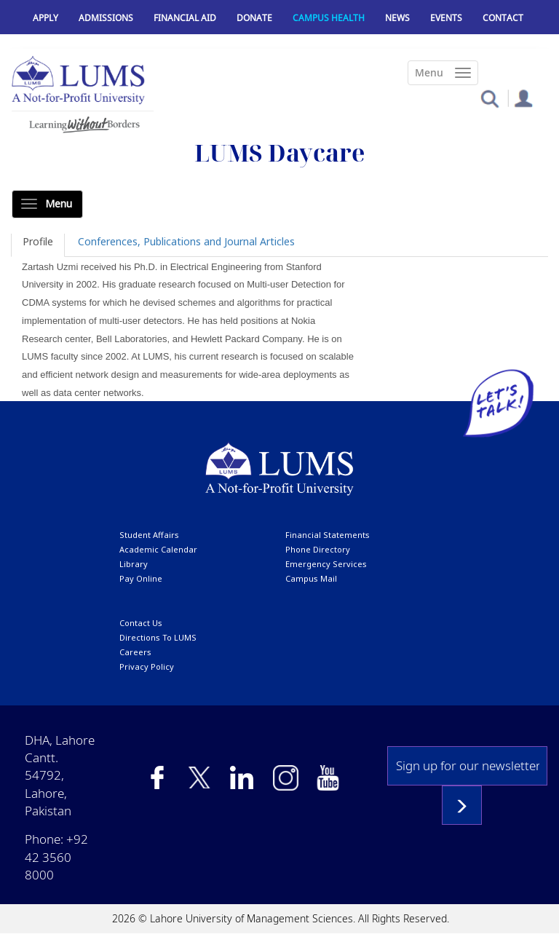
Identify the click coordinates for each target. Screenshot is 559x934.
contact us (140, 622)
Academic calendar (158, 549)
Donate (254, 18)
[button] (489, 98)
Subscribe (462, 805)
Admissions (106, 18)
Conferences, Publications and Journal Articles (186, 241)
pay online (140, 578)
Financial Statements (327, 534)
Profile (38, 241)
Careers (135, 651)
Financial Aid (185, 18)
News (397, 18)
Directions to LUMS (158, 637)
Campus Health (329, 18)
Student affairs (149, 534)
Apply (45, 18)
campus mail (311, 578)
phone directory (317, 549)
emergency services (326, 563)
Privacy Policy (146, 666)
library (133, 563)
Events (446, 18)
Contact (503, 18)
